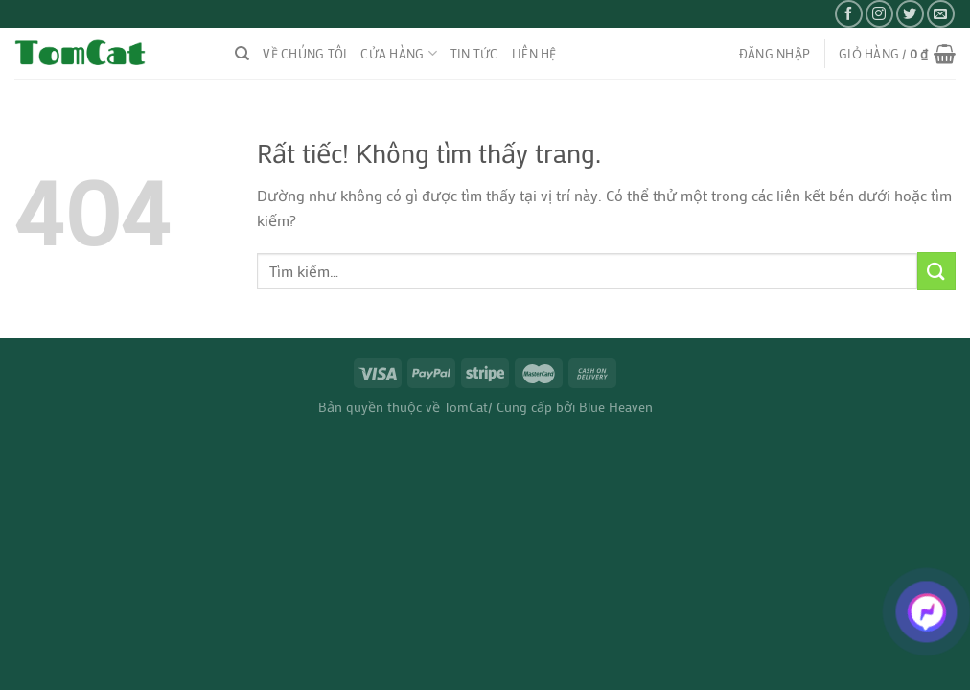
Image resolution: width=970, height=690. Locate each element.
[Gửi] (936, 270)
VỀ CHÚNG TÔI (305, 53)
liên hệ (534, 53)
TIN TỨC (474, 53)
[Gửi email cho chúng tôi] (941, 14)
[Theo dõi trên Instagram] (879, 14)
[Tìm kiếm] (242, 53)
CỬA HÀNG (398, 53)
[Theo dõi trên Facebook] (849, 14)
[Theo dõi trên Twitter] (910, 14)
